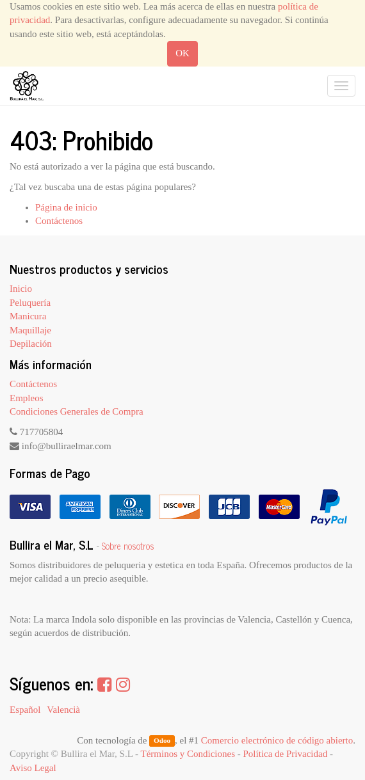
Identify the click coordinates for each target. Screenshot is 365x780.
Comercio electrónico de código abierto (277, 740)
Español (25, 709)
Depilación (31, 343)
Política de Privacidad (285, 754)
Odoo (162, 741)
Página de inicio (66, 207)
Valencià (63, 709)
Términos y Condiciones (188, 754)
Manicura (28, 316)
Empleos (27, 398)
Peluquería (30, 303)
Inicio (21, 288)
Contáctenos (59, 221)
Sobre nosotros (128, 545)
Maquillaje (30, 330)
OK (182, 53)
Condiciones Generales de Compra (76, 411)
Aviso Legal (33, 768)
